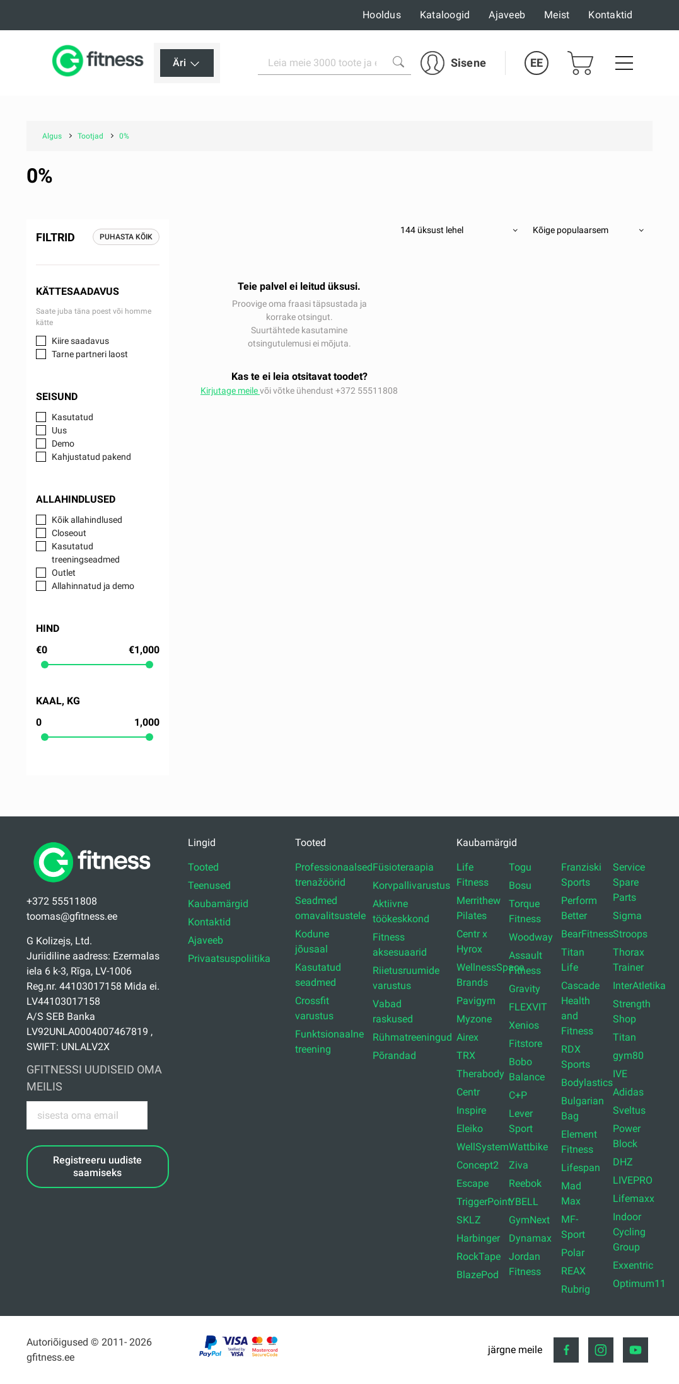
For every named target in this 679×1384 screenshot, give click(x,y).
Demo (63, 443)
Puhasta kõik (126, 236)
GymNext (529, 1220)
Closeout (69, 533)
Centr (468, 1092)
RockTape (478, 1256)
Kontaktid (610, 15)
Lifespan (580, 1168)
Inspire (471, 1110)
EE (536, 62)
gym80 (628, 1055)
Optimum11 (639, 1284)
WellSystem (482, 1147)
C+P (518, 1095)
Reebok (525, 1183)
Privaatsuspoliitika (229, 958)
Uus (59, 430)
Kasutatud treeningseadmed (86, 552)
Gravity (524, 989)
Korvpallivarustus (411, 885)
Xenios (524, 1025)
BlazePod (477, 1275)
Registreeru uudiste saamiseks (97, 1166)
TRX (465, 1055)
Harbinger (478, 1238)
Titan (624, 1037)
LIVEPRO (633, 1180)
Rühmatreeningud (412, 1037)
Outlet (64, 573)
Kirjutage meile (230, 391)
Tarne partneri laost (90, 354)
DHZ (623, 1162)
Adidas (628, 1092)
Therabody (480, 1074)
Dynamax (530, 1238)
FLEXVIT (528, 1007)
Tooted (203, 867)
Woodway (531, 937)
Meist (556, 15)
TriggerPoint (483, 1202)
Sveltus (629, 1110)
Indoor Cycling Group (629, 1232)
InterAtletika (639, 986)
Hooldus (382, 15)
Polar (572, 1253)
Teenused (209, 885)
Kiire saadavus (80, 341)
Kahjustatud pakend (91, 457)
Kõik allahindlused (87, 520)
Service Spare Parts (629, 882)
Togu (520, 867)
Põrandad (394, 1055)
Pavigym (476, 1001)
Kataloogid (445, 15)
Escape (472, 1183)
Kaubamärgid (218, 904)
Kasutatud (72, 417)
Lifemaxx (633, 1198)
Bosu (520, 885)
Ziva (518, 1165)
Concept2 (477, 1165)
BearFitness (587, 934)
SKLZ (468, 1220)
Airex (467, 1037)
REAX (573, 1271)
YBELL (523, 1202)
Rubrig (575, 1289)
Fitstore (525, 1043)
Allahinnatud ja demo (93, 586)
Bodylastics (587, 1083)
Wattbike (528, 1147)
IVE (620, 1074)
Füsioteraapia (403, 867)
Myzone (474, 1019)
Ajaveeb (507, 15)
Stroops (630, 934)
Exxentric (633, 1265)
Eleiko (469, 1129)
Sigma (627, 916)
